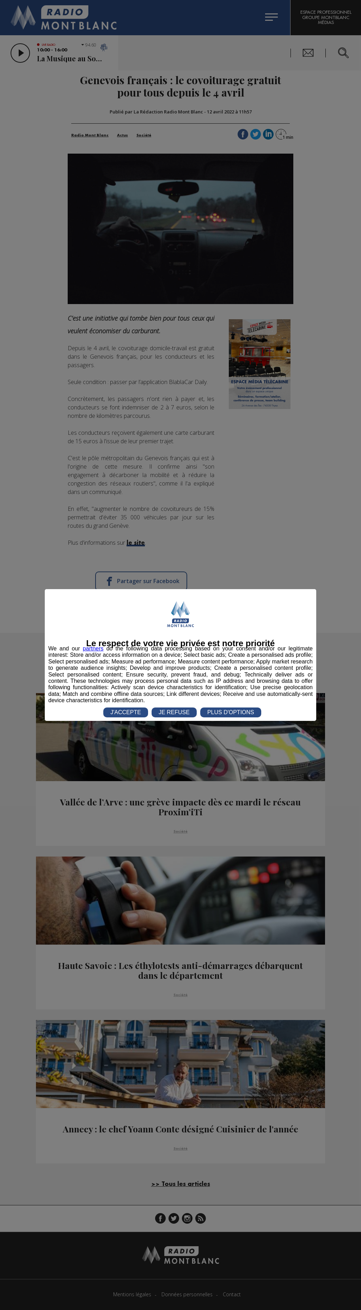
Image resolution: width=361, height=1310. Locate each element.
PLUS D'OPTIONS (230, 712)
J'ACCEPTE (125, 712)
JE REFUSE (174, 712)
